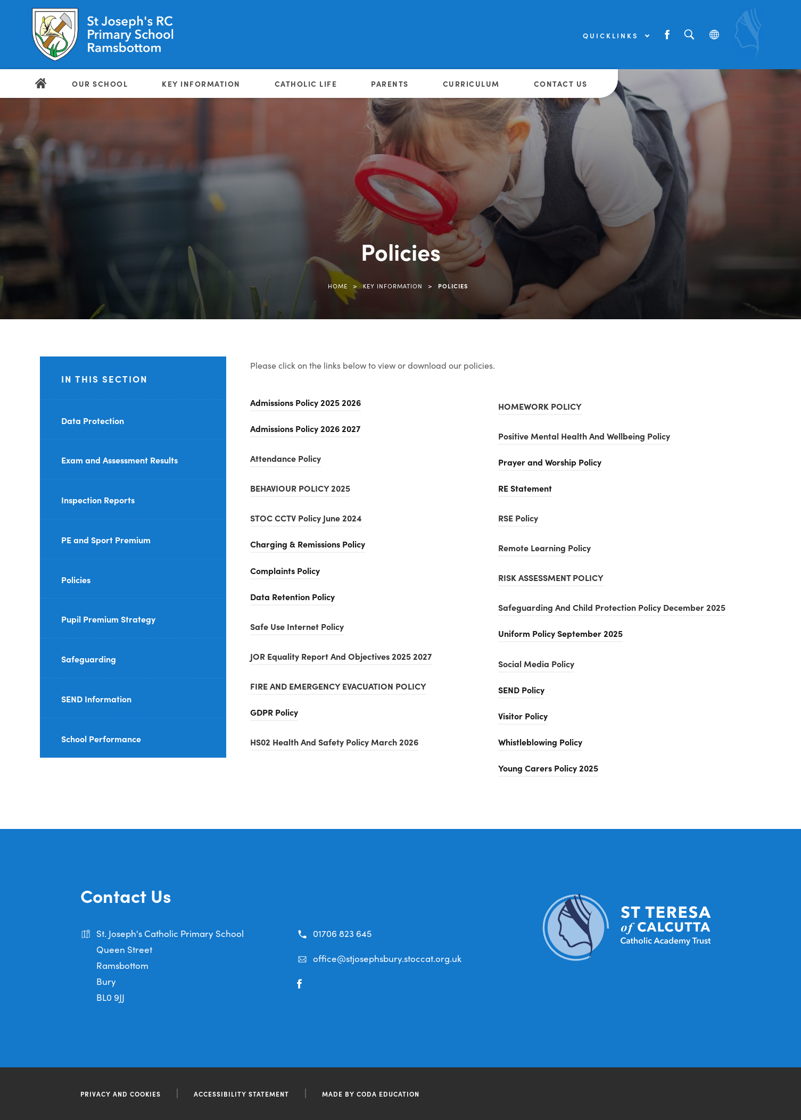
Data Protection (92, 420)
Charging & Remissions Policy (307, 544)
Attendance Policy (285, 458)
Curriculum (471, 83)
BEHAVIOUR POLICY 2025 (300, 488)
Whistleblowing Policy (540, 742)
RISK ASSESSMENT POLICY (551, 577)
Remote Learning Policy (544, 547)
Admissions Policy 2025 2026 (305, 402)
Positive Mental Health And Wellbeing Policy (584, 436)
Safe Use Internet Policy (297, 626)
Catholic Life (306, 83)
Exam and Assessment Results (119, 460)
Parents (390, 83)
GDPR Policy (274, 712)
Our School (100, 83)
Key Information (201, 83)
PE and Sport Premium (106, 539)
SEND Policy (521, 689)
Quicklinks (616, 35)
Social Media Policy (536, 663)
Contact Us (561, 83)
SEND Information (96, 698)
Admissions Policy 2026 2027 (305, 428)
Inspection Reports (98, 499)
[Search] (689, 34)
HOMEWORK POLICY (540, 406)
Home (338, 285)
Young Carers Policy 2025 (548, 768)
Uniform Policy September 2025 (560, 633)
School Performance (101, 738)
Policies (75, 579)
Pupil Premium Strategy (108, 619)
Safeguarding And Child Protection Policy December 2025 (611, 607)
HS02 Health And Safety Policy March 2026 (334, 742)
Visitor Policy (523, 715)
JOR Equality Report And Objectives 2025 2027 (341, 656)
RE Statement (525, 488)
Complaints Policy (285, 570)
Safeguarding (88, 659)
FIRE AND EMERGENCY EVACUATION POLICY (338, 686)
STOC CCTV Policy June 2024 (306, 518)
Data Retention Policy (292, 596)
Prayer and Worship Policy (549, 462)
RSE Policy (518, 518)
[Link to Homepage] (114, 34)
